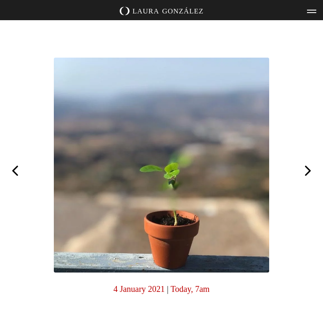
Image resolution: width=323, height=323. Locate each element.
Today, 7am (190, 289)
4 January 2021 (139, 289)
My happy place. (15, 170)
